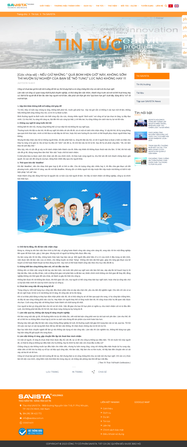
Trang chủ (22, 14)
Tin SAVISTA (48, 14)
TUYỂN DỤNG (147, 6)
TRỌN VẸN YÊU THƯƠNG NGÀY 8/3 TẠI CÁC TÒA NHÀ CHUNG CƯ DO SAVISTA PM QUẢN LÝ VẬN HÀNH (158, 149)
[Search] (166, 5)
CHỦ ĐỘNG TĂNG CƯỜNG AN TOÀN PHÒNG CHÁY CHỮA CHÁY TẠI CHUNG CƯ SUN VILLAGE (158, 161)
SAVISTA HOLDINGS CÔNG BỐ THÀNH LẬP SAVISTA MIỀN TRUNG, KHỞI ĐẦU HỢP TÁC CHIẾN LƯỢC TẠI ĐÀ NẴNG (158, 123)
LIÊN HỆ (159, 6)
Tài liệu (140, 93)
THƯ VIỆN (113, 6)
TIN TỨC (100, 6)
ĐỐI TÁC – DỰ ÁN (130, 6)
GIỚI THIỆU (46, 6)
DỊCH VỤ (88, 6)
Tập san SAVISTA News (148, 101)
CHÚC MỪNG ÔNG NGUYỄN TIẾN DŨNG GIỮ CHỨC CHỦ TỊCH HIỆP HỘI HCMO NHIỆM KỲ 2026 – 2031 (158, 136)
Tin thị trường (143, 84)
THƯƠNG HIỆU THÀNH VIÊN (67, 6)
